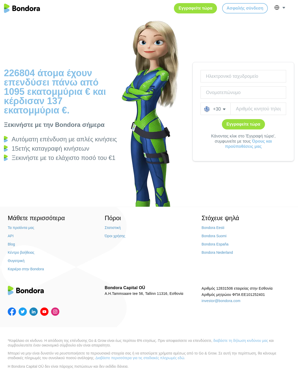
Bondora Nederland (217, 252)
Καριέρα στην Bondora (26, 269)
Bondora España (215, 244)
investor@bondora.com (221, 301)
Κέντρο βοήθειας (21, 252)
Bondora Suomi (214, 236)
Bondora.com (22, 8)
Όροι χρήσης (115, 236)
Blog (11, 244)
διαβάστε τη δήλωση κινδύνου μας (240, 340)
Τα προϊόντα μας (21, 228)
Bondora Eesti (213, 228)
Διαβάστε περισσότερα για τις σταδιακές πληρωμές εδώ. (140, 358)
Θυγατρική (16, 261)
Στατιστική (113, 228)
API (11, 236)
